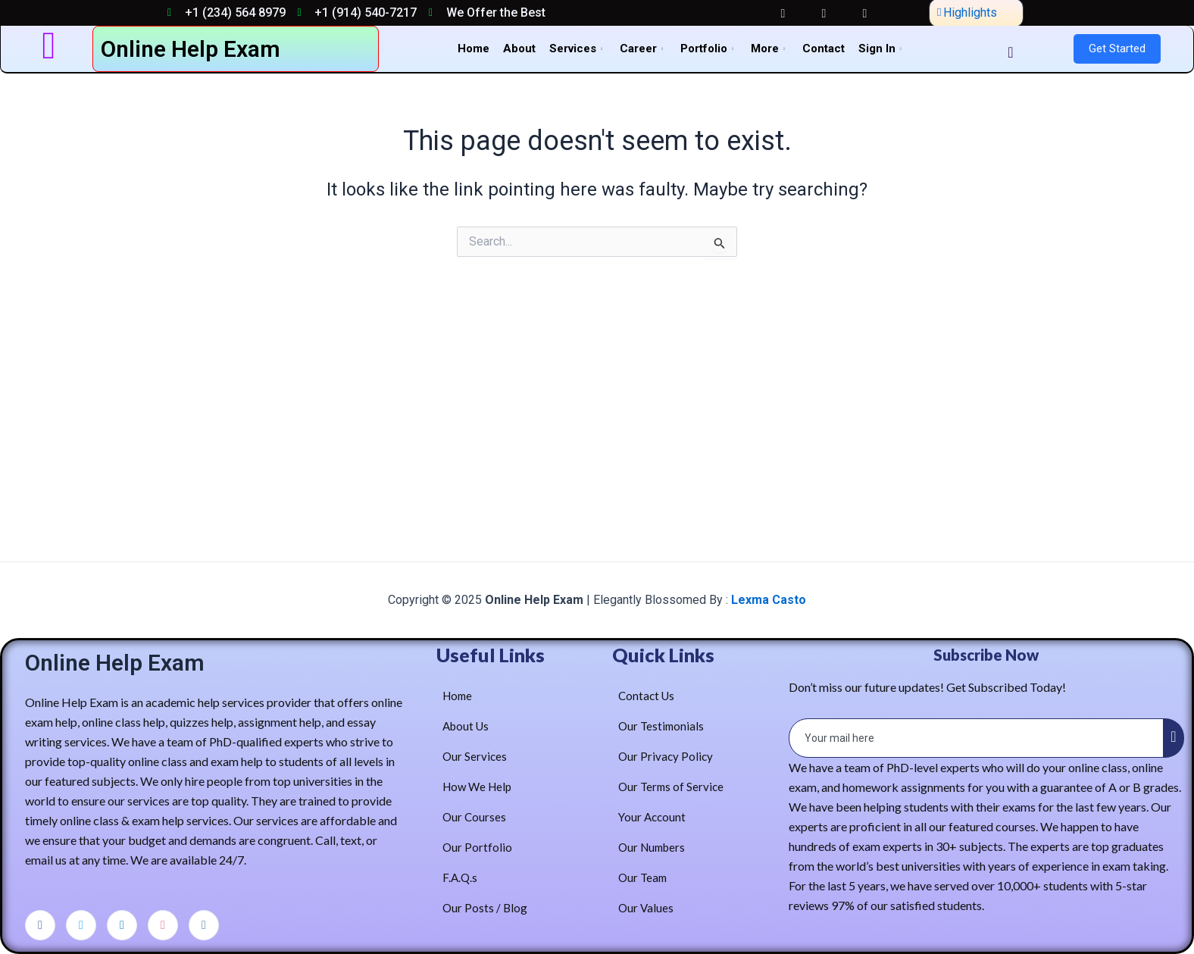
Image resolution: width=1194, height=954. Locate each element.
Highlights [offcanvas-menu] (966, 13)
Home (473, 48)
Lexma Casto (767, 600)
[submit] (1173, 738)
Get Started (1117, 48)
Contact (823, 48)
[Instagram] (204, 925)
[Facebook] (40, 925)
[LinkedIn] (122, 925)
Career (643, 48)
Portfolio (708, 48)
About (519, 48)
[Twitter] (81, 925)
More (770, 48)
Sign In (881, 48)
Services (577, 48)
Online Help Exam (190, 49)
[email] (977, 738)
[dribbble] (163, 925)
